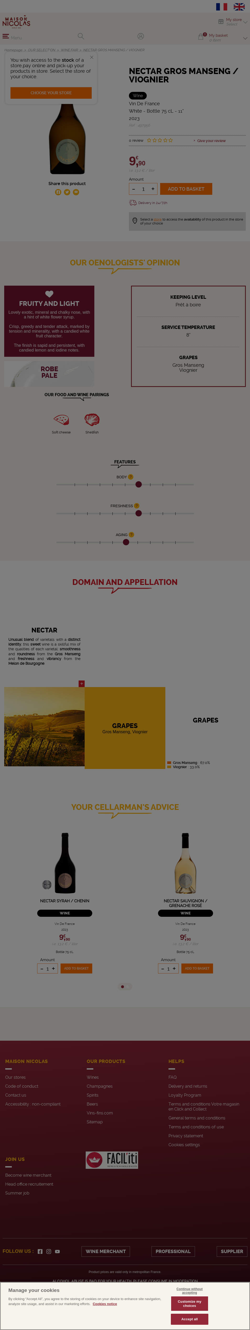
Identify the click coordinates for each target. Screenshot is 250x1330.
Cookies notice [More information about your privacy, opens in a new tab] (105, 1304)
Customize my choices (190, 1304)
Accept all (189, 1319)
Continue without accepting (189, 1291)
